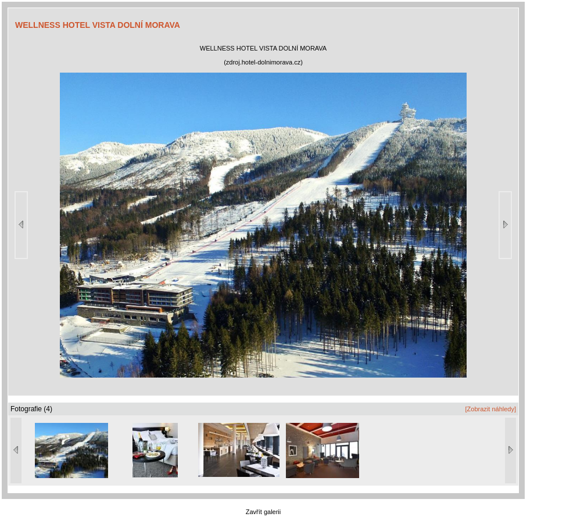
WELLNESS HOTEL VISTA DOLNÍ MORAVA (97, 25)
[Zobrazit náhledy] (490, 408)
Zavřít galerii (263, 511)
